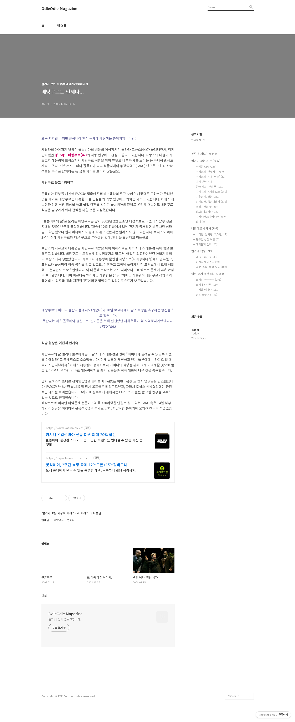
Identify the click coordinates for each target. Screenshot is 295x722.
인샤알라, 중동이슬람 (211, 202)
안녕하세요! (198, 140)
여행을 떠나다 (207, 290)
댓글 (44, 605)
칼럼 (201, 222)
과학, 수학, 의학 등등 (211, 267)
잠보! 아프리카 (207, 212)
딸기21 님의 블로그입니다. (65, 629)
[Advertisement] (108, 456)
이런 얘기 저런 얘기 (207, 274)
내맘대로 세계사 (204, 228)
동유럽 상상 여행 (208, 239)
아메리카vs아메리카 (211, 217)
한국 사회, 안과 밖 (210, 187)
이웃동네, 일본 (207, 197)
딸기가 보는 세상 (205, 161)
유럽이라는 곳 (207, 207)
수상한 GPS (206, 167)
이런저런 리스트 (208, 262)
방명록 (62, 25)
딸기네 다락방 (207, 285)
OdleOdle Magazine (59, 8)
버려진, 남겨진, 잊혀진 (211, 234)
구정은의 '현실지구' (210, 172)
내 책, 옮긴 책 (206, 257)
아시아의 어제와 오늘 (211, 192)
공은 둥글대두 (206, 295)
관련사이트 (233, 705)
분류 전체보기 (204, 154)
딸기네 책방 (202, 251)
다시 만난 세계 (206, 182)
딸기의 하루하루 (208, 280)
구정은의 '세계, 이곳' (210, 177)
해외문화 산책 (206, 244)
